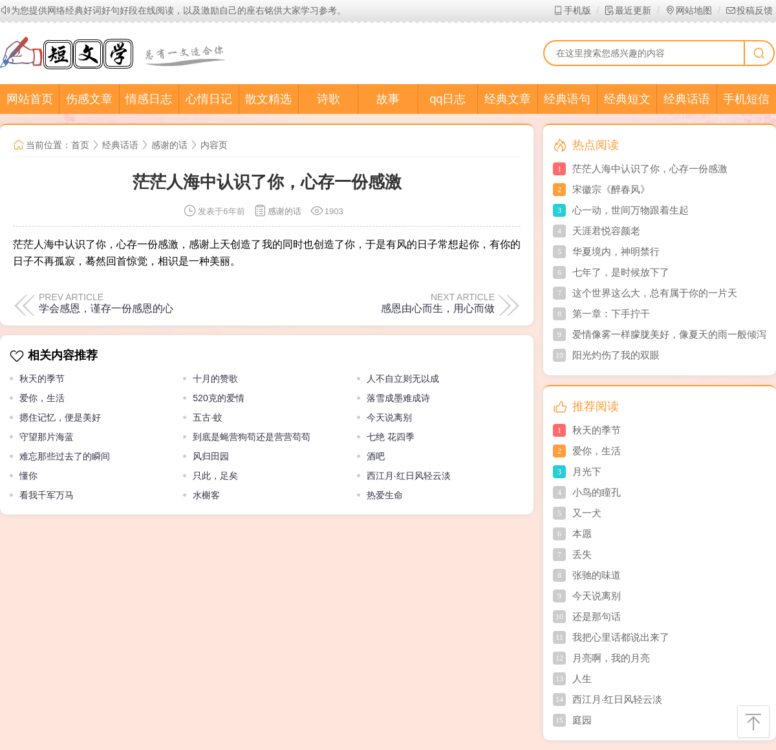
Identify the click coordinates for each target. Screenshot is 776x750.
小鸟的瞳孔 (596, 492)
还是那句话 (596, 616)
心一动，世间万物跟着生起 (630, 209)
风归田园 (211, 456)
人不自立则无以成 (403, 378)
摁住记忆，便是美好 (60, 417)
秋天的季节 (42, 378)
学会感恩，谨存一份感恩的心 (106, 308)
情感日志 (148, 99)
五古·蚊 (207, 417)
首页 (80, 144)
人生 (582, 678)
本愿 (582, 533)
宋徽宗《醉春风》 (611, 189)
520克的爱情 (218, 398)
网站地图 (688, 10)
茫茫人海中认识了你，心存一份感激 (649, 168)
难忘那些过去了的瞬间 (64, 456)
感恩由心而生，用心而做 (438, 308)
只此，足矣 (215, 475)
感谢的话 (169, 144)
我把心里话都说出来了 (620, 637)
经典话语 (686, 99)
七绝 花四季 (391, 437)
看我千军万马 (46, 495)
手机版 (572, 10)
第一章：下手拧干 (611, 313)
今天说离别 (389, 417)
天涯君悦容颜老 (606, 230)
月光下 (586, 471)
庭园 (582, 719)
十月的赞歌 (215, 378)
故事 (388, 99)
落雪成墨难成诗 (398, 398)
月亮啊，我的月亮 (611, 657)
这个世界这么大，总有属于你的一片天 (654, 292)
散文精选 (268, 99)
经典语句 (567, 99)
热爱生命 (385, 495)
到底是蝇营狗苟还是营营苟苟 (251, 437)
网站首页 (29, 99)
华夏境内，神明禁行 (616, 251)
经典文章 (507, 99)
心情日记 (209, 99)
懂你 (28, 475)
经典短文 (627, 99)
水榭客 (206, 495)
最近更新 (627, 10)
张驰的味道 (596, 574)
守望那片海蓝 (46, 437)
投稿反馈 (749, 10)
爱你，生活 (42, 398)
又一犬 (586, 512)
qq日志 (447, 99)
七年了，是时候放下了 (620, 272)
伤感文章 (89, 99)
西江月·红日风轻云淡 (409, 475)
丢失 (582, 554)
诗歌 (328, 99)
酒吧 (376, 456)
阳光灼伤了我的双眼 (616, 354)
